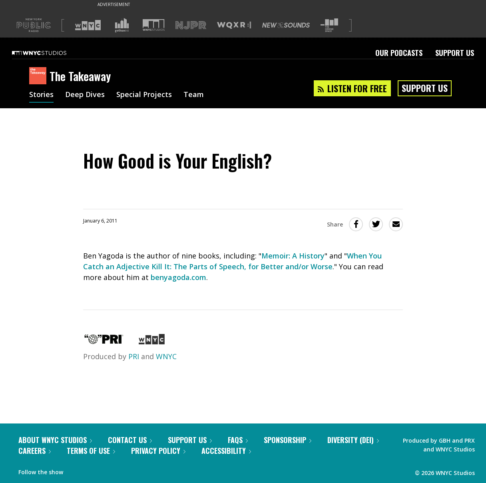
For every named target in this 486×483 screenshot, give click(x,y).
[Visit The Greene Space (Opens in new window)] (329, 25)
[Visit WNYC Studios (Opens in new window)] (154, 25)
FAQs (238, 440)
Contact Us (130, 440)
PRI (133, 356)
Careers (34, 450)
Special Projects (144, 95)
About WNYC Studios (55, 440)
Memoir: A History (293, 255)
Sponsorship (287, 440)
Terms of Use (91, 450)
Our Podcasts (398, 53)
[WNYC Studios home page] (49, 52)
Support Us (454, 53)
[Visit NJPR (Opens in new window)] (190, 25)
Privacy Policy (158, 450)
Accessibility (226, 450)
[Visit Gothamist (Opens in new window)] (122, 25)
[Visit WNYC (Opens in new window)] (88, 25)
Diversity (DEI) (353, 440)
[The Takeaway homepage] (39, 76)
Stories (41, 95)
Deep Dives (85, 95)
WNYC (166, 356)
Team (193, 95)
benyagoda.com (178, 277)
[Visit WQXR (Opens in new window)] (234, 25)
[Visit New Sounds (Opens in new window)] (286, 25)
